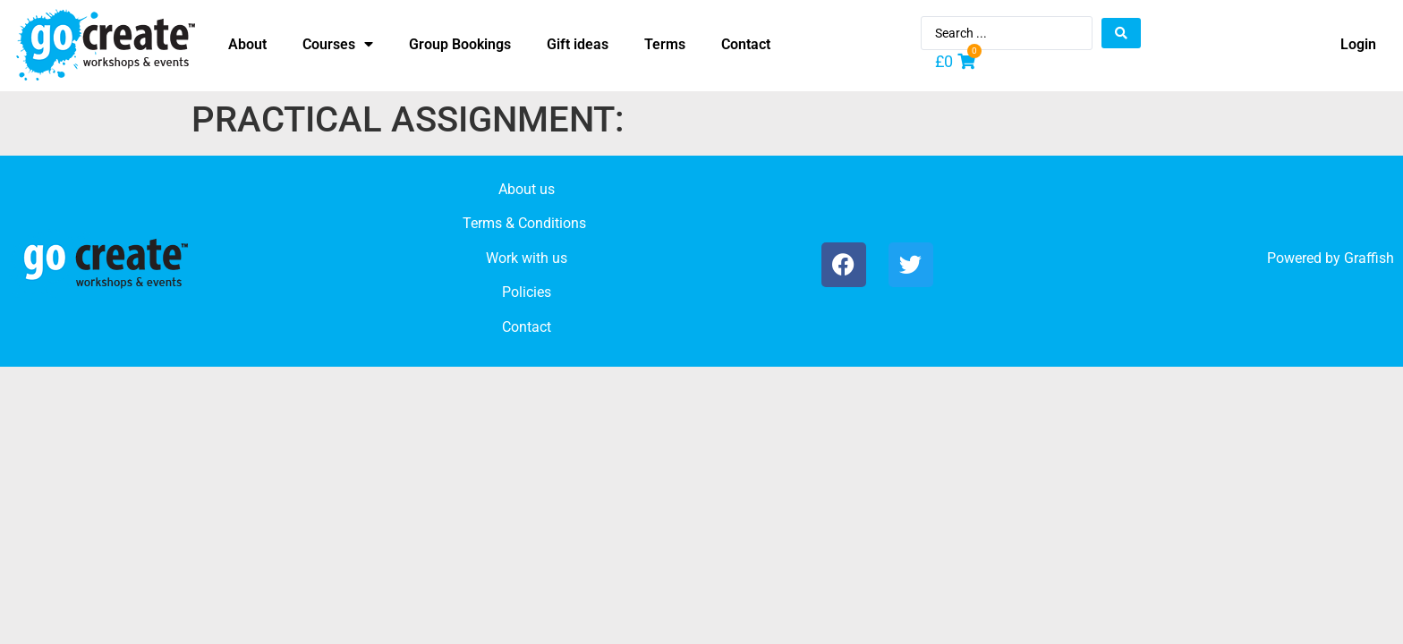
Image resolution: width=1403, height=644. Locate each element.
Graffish (1369, 258)
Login (1358, 44)
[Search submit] (1121, 33)
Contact (526, 326)
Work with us (526, 258)
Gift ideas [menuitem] (577, 44)
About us (526, 189)
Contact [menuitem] (745, 44)
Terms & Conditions (524, 223)
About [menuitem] (247, 44)
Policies (526, 292)
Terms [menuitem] (664, 44)
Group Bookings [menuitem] (460, 44)
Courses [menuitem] (337, 44)
